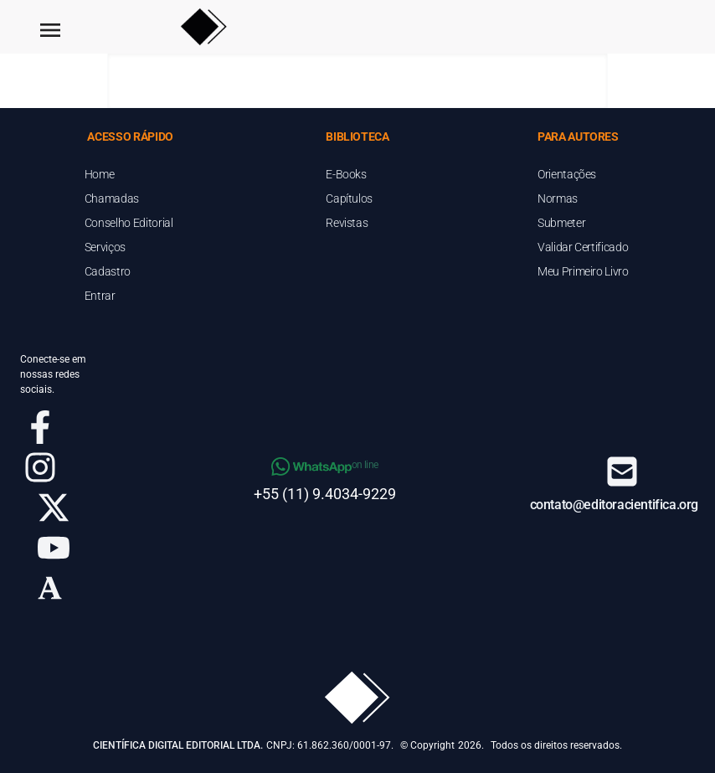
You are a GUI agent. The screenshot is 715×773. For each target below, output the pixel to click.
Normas (558, 198)
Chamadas (112, 198)
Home (100, 174)
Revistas (347, 222)
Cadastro (108, 271)
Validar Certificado (583, 247)
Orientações (567, 174)
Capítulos (349, 198)
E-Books (346, 174)
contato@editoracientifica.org (614, 505)
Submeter (561, 222)
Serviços (105, 247)
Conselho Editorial (129, 222)
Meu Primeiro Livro (583, 271)
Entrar (100, 295)
